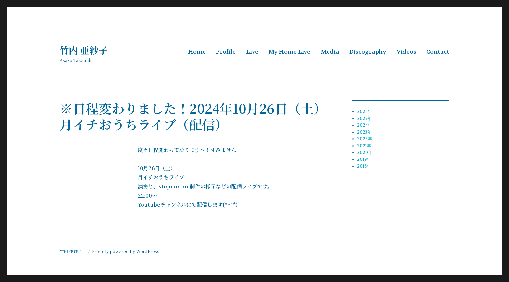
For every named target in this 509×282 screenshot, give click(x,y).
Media (330, 52)
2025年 (364, 118)
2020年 (364, 152)
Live (252, 52)
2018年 (364, 166)
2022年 (364, 139)
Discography (367, 52)
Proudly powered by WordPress (125, 251)
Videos (406, 52)
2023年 (364, 132)
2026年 (364, 111)
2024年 (364, 125)
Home (197, 52)
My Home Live (289, 52)
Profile (226, 52)
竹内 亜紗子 (88, 50)
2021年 (364, 145)
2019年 (364, 159)
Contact (437, 52)
